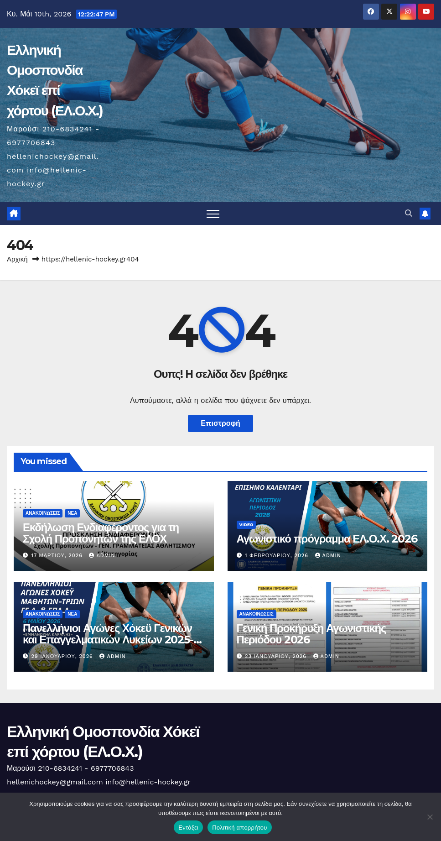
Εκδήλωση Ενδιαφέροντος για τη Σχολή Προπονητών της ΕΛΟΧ (101, 533)
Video (246, 524)
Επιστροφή (220, 423)
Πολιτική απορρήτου (239, 827)
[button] (408, 213)
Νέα (72, 513)
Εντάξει (188, 827)
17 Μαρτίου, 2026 (58, 556)
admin (102, 556)
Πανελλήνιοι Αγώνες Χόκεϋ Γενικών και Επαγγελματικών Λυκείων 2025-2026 (108, 640)
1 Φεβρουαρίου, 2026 (277, 556)
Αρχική (17, 259)
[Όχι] (429, 816)
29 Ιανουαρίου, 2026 (63, 656)
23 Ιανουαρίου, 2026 (277, 656)
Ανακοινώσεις (43, 513)
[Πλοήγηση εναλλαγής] (213, 213)
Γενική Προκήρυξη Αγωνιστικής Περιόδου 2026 (311, 634)
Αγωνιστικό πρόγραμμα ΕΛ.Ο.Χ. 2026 (327, 538)
